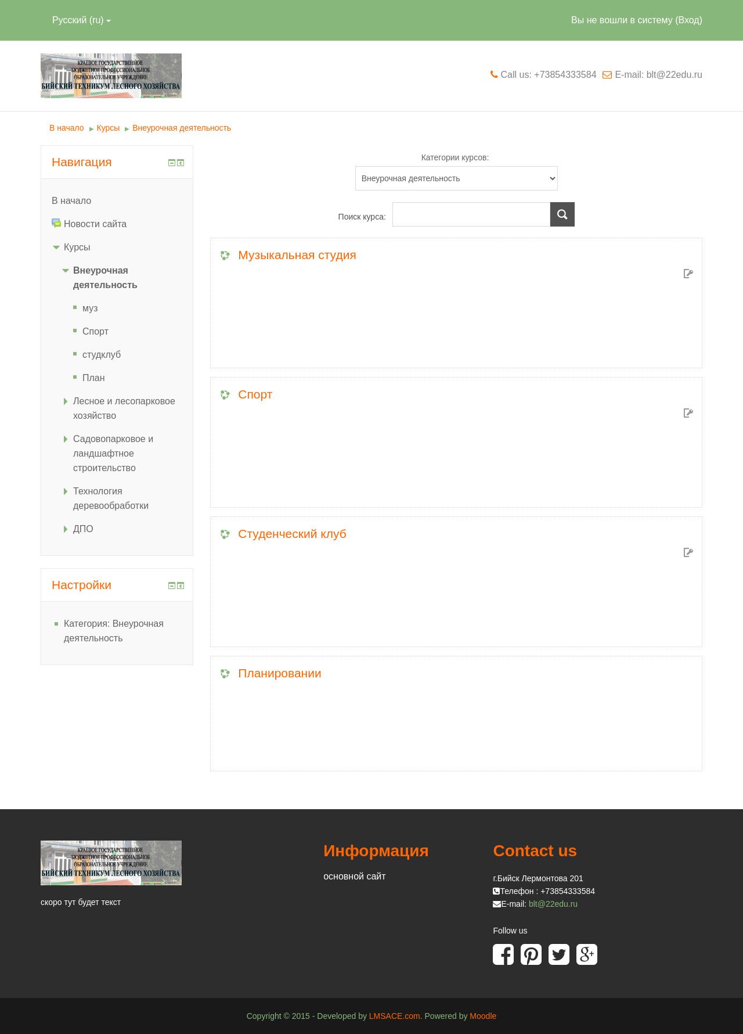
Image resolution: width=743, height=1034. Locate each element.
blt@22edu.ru (553, 904)
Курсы (108, 127)
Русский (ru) (81, 20)
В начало (66, 127)
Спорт (255, 394)
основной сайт (354, 876)
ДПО (83, 529)
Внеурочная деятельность (181, 127)
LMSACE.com (394, 1016)
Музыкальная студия (297, 254)
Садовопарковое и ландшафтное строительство (113, 453)
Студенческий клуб (292, 533)
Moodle (483, 1016)
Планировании (279, 673)
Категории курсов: (455, 157)
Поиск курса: (363, 216)
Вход (688, 20)
